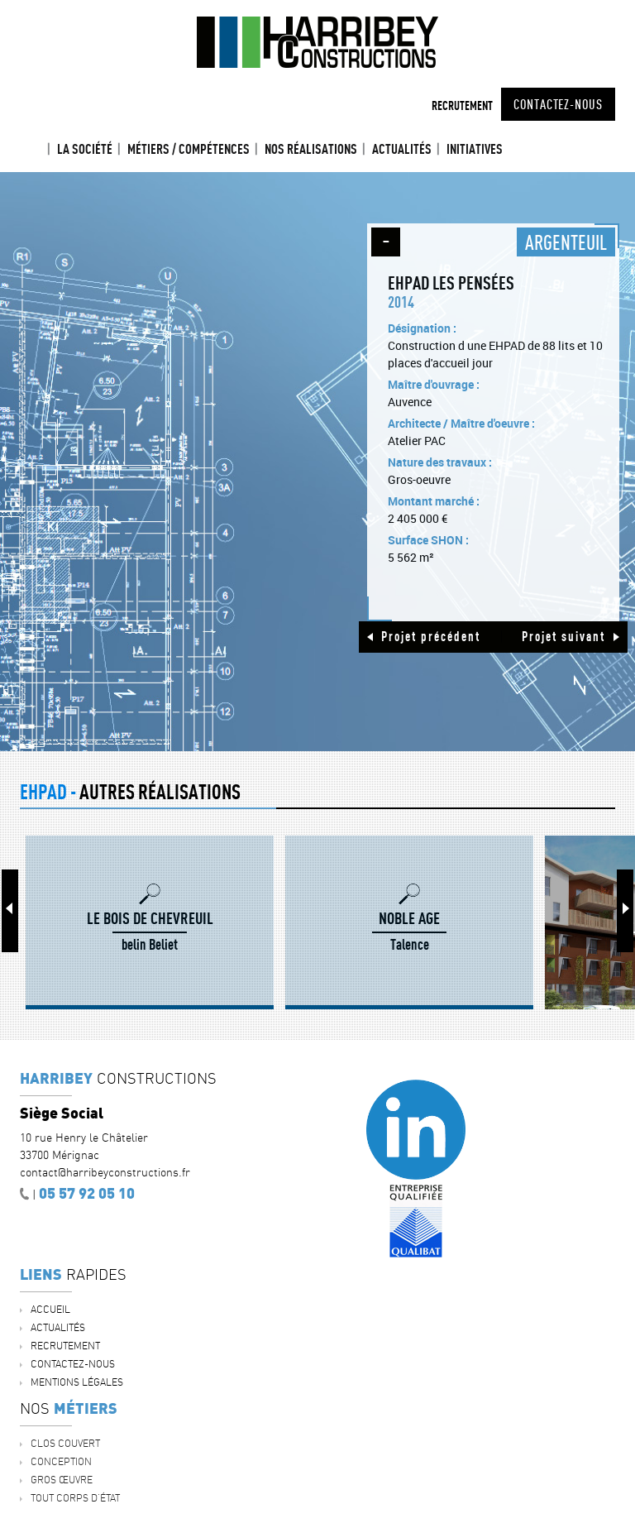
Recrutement (462, 105)
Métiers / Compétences (188, 149)
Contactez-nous (558, 104)
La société (84, 149)
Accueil (34, 149)
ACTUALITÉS (402, 149)
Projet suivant (563, 636)
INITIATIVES (474, 149)
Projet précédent (430, 636)
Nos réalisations (311, 149)
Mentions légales (77, 1382)
